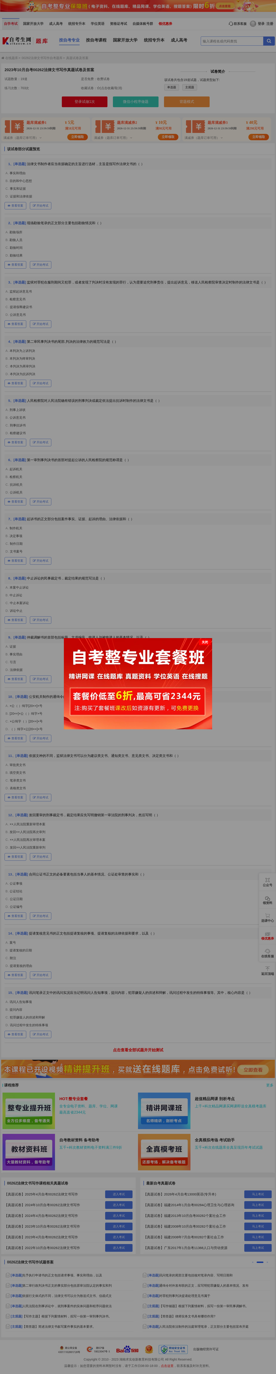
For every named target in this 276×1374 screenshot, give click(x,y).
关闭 (205, 642)
